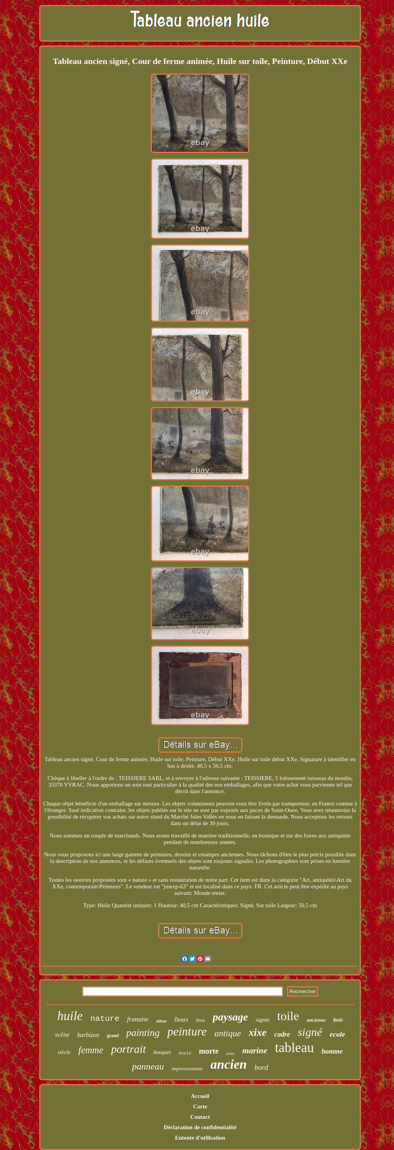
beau (200, 1020)
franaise (138, 1019)
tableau (294, 1047)
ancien (228, 1064)
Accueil (200, 1096)
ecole (337, 1034)
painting (143, 1032)
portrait (128, 1049)
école (185, 1053)
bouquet (162, 1052)
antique (227, 1033)
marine (254, 1050)
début (161, 1021)
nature (105, 1018)
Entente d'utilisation (200, 1138)
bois (338, 1020)
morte (209, 1051)
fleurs (181, 1019)
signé (310, 1032)
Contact (200, 1117)
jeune (230, 1053)
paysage (230, 1017)
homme (332, 1051)
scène (62, 1034)
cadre (282, 1034)
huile (70, 1016)
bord (261, 1067)
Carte (200, 1106)
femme (90, 1050)
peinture (187, 1031)
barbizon (88, 1035)
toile (288, 1016)
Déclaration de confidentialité (200, 1127)
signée (263, 1020)
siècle (63, 1052)
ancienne (316, 1020)
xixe (258, 1032)
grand (113, 1035)
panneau (148, 1066)
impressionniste (187, 1068)
